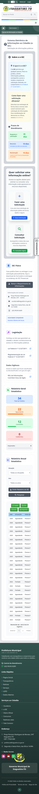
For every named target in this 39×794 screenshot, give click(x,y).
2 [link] (22, 630)
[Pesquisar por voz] (31, 14)
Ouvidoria (20, 117)
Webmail (22, 2)
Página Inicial (7, 677)
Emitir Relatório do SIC (19, 489)
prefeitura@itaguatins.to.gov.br (14, 743)
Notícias (5, 684)
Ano (9, 478)
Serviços (5, 688)
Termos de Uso (22, 784)
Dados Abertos (8, 695)
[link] (19, 8)
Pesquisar (19, 495)
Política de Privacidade (9, 784)
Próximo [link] (29, 630)
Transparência (7, 681)
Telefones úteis (8, 720)
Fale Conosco (7, 723)
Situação (11, 468)
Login (29, 2)
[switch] (13, 2)
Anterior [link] (12, 630)
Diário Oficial (7, 713)
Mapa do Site (33, 784)
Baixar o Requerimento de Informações (19, 285)
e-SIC (4, 709)
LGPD (4, 691)
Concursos (6, 716)
